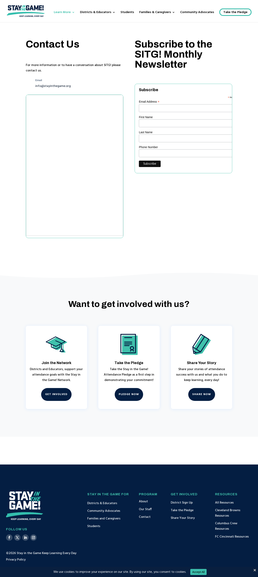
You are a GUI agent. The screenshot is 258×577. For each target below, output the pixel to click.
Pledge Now (129, 394)
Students (127, 13)
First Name (146, 117)
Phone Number (148, 147)
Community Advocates (197, 13)
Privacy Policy (16, 559)
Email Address (149, 102)
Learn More (62, 13)
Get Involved (56, 394)
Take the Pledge (235, 13)
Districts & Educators (95, 13)
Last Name (146, 132)
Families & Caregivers (155, 13)
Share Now (201, 394)
